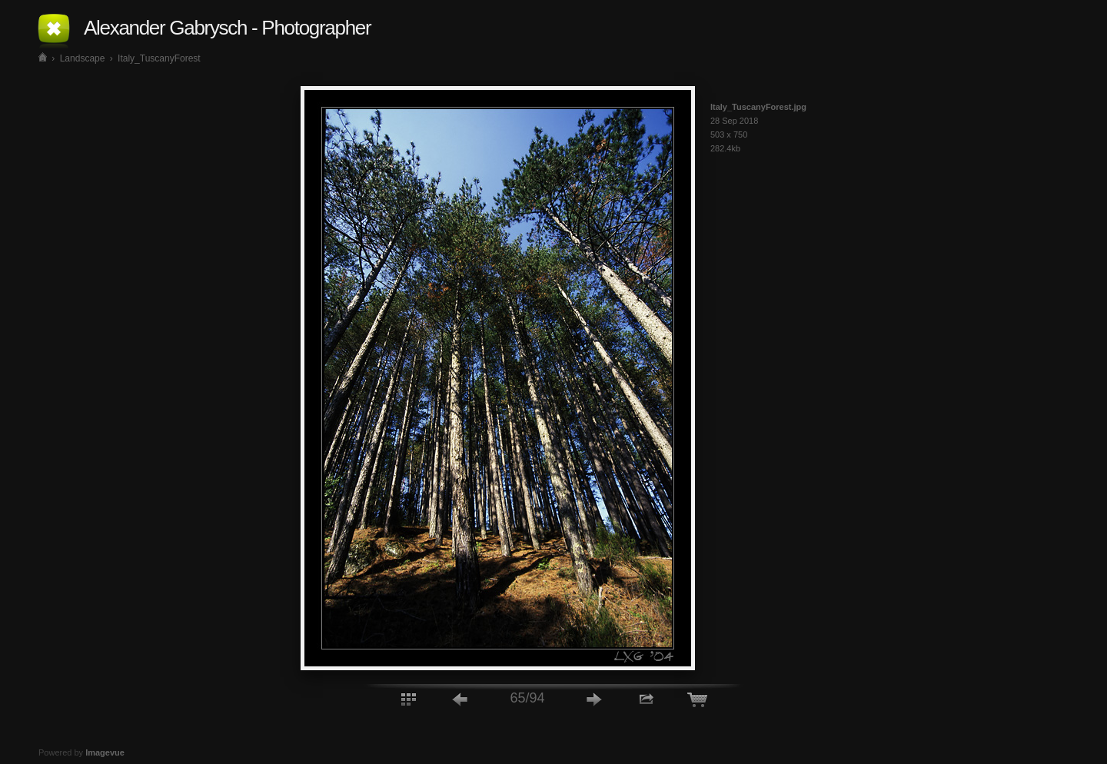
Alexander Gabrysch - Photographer (227, 27)
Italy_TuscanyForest (159, 58)
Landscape (82, 58)
